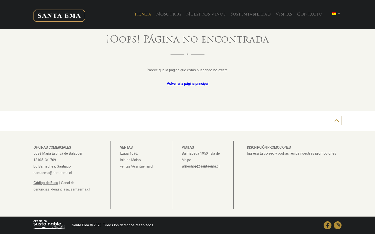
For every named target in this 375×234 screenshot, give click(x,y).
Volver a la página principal (187, 84)
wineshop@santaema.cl (200, 166)
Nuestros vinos (206, 14)
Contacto (309, 14)
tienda (142, 14)
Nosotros (168, 14)
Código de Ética (45, 183)
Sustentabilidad (250, 14)
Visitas (284, 14)
